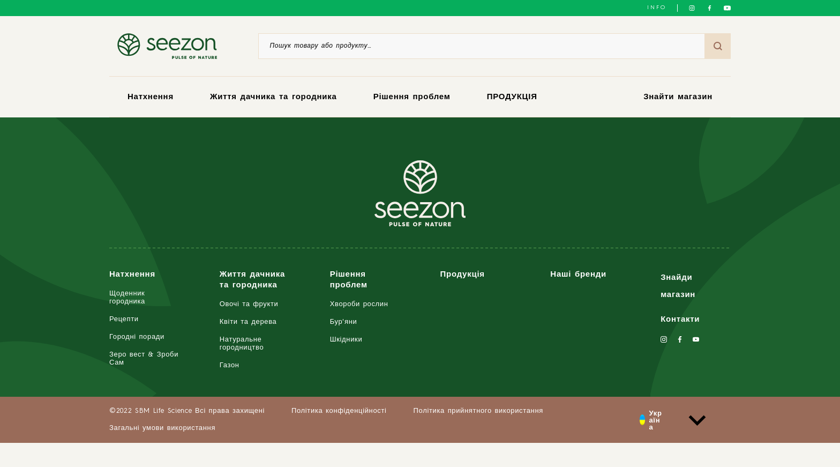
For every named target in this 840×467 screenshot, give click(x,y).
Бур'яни (343, 321)
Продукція (462, 275)
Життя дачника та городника (273, 97)
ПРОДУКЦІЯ (512, 97)
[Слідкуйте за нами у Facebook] (709, 8)
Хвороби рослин (359, 304)
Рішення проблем (412, 97)
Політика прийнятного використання (478, 410)
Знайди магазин (678, 286)
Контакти (680, 320)
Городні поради (136, 336)
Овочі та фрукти (249, 304)
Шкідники (346, 339)
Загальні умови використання (162, 428)
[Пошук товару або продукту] (481, 46)
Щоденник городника (127, 297)
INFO (656, 7)
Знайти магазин (677, 97)
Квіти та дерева (248, 321)
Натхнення (151, 97)
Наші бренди (578, 275)
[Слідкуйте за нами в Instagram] (691, 8)
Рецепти (124, 319)
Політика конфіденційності (339, 410)
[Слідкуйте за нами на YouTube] (727, 8)
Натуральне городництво (242, 343)
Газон (229, 365)
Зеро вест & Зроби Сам (143, 358)
